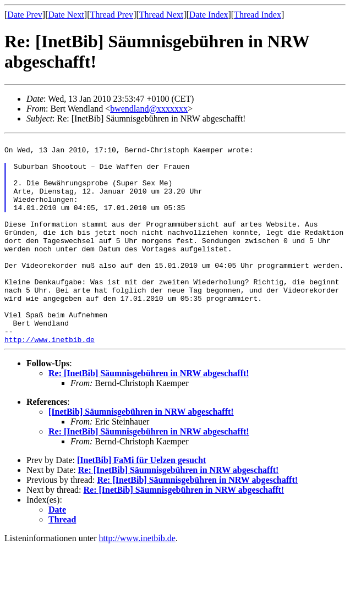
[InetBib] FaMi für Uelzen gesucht (141, 501)
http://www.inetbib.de (49, 381)
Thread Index (257, 14)
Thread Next (161, 14)
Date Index (208, 14)
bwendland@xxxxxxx (149, 108)
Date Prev (24, 14)
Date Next (66, 14)
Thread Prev (111, 14)
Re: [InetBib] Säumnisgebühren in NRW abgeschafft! (148, 414)
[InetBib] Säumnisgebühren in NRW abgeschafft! (141, 453)
